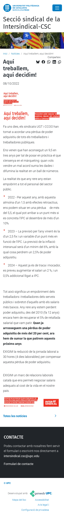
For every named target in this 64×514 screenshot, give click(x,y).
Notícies (15, 53)
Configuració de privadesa (35, 510)
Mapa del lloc (19, 499)
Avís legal (43, 504)
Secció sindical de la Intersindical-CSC (31, 23)
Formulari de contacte (18, 464)
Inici (5, 53)
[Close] (57, 7)
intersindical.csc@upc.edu (21, 456)
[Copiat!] (59, 62)
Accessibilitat (42, 499)
